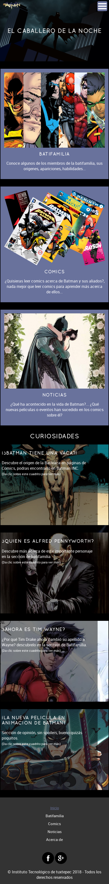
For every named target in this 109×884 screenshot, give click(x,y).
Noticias (55, 831)
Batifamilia (55, 815)
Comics (54, 823)
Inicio (54, 808)
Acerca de (54, 839)
